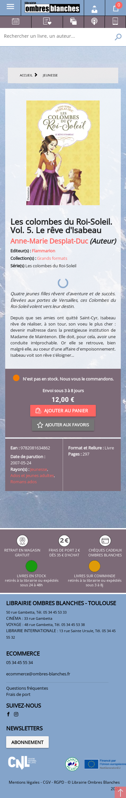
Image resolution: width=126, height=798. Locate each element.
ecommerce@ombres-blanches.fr (38, 674)
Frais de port (18, 694)
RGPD (59, 782)
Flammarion (43, 251)
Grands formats (52, 258)
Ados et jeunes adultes (32, 475)
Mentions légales (24, 782)
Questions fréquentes (27, 688)
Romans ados (23, 482)
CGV (47, 782)
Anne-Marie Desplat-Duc (49, 241)
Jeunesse (38, 469)
